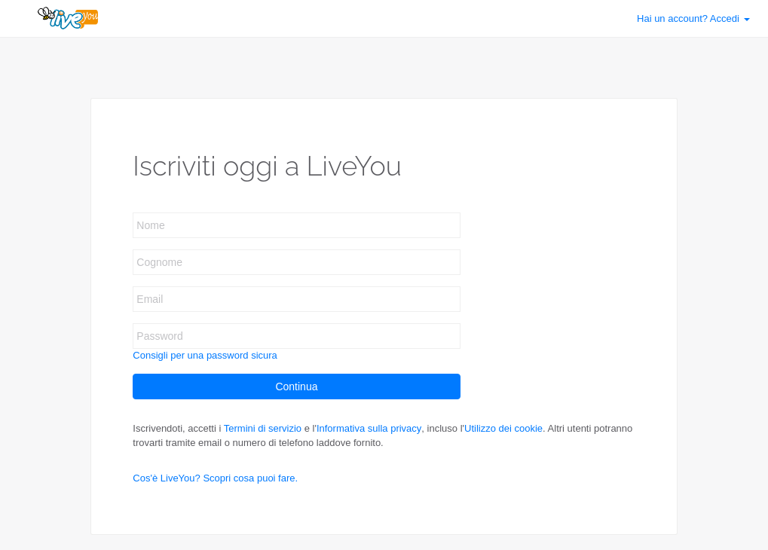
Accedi (693, 18)
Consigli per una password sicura (205, 355)
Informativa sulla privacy (369, 428)
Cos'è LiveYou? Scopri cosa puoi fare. (215, 478)
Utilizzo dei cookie (503, 428)
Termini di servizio (262, 428)
